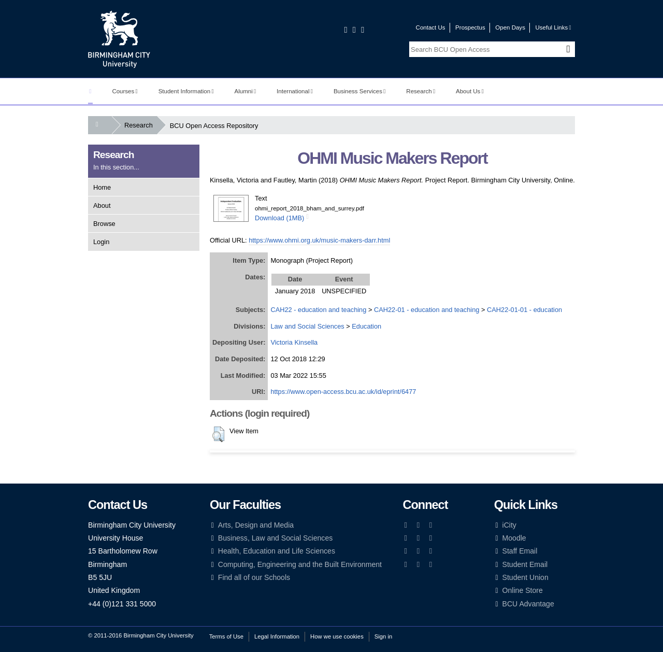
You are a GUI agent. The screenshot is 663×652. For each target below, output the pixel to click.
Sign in (383, 636)
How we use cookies (337, 636)
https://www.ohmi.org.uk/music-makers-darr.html (319, 240)
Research (420, 91)
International (295, 91)
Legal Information (276, 636)
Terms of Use (226, 636)
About (101, 205)
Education (366, 326)
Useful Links (553, 27)
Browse (104, 224)
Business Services (360, 91)
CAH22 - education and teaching (318, 310)
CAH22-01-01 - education (524, 310)
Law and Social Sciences (307, 326)
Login (101, 242)
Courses (124, 91)
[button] (218, 434)
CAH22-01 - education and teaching (426, 310)
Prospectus (470, 27)
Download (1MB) (279, 218)
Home (102, 187)
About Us (470, 91)
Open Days (510, 27)
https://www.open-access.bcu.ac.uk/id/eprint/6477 (343, 391)
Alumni (245, 91)
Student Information (186, 91)
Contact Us (430, 27)
